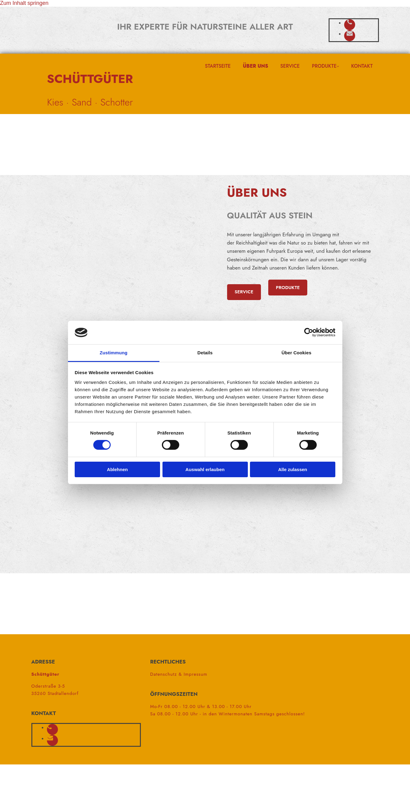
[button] (244, 292)
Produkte (324, 66)
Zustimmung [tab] (113, 352)
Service (290, 66)
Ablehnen (117, 469)
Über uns (255, 66)
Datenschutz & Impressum (178, 674)
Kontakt (362, 66)
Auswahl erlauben (204, 469)
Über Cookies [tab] (297, 352)
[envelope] (350, 33)
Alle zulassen (292, 469)
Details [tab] (205, 352)
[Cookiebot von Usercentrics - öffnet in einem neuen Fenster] (308, 332)
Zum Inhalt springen (24, 3)
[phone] (349, 23)
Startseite (217, 66)
